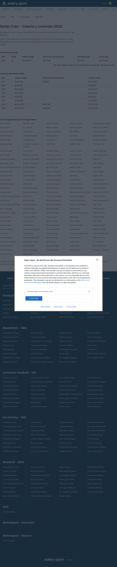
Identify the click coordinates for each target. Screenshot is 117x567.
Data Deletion (45, 307)
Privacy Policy (71, 307)
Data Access (58, 307)
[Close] (98, 260)
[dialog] (58, 283)
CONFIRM (36, 298)
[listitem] (58, 291)
